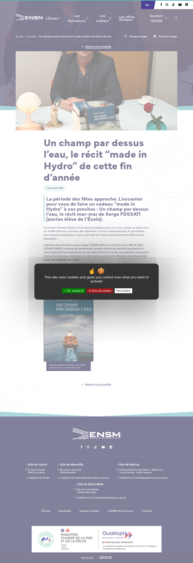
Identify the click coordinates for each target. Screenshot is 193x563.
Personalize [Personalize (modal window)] (123, 290)
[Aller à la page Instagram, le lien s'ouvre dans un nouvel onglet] (167, 5)
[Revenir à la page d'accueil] (29, 21)
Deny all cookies (100, 290)
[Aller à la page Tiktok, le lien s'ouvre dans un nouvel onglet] (173, 5)
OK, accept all (73, 290)
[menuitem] (53, 18)
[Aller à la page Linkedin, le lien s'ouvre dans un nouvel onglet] (186, 5)
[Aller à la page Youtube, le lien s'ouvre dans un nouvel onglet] (180, 5)
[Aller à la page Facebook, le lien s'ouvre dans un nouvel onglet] (161, 5)
